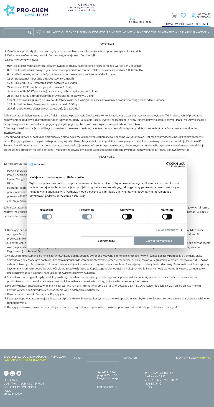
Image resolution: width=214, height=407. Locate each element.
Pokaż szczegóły (167, 229)
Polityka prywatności (20, 387)
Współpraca (184, 24)
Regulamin (11, 379)
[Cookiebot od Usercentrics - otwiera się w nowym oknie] (169, 164)
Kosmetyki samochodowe (139, 32)
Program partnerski (159, 372)
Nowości (58, 32)
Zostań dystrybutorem (161, 379)
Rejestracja (203, 17)
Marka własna (155, 376)
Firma (168, 24)
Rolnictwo (114, 32)
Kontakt (201, 24)
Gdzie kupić (153, 383)
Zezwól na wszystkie (159, 240)
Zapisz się (130, 358)
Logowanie (203, 14)
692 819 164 (109, 372)
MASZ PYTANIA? (193, 358)
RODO (7, 390)
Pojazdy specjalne (169, 32)
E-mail (78, 358)
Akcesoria (202, 32)
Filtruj (45, 32)
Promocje (72, 32)
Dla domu (188, 32)
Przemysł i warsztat (93, 32)
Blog (148, 387)
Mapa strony (13, 394)
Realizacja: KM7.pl (107, 386)
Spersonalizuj (106, 240)
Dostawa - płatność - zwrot (24, 383)
